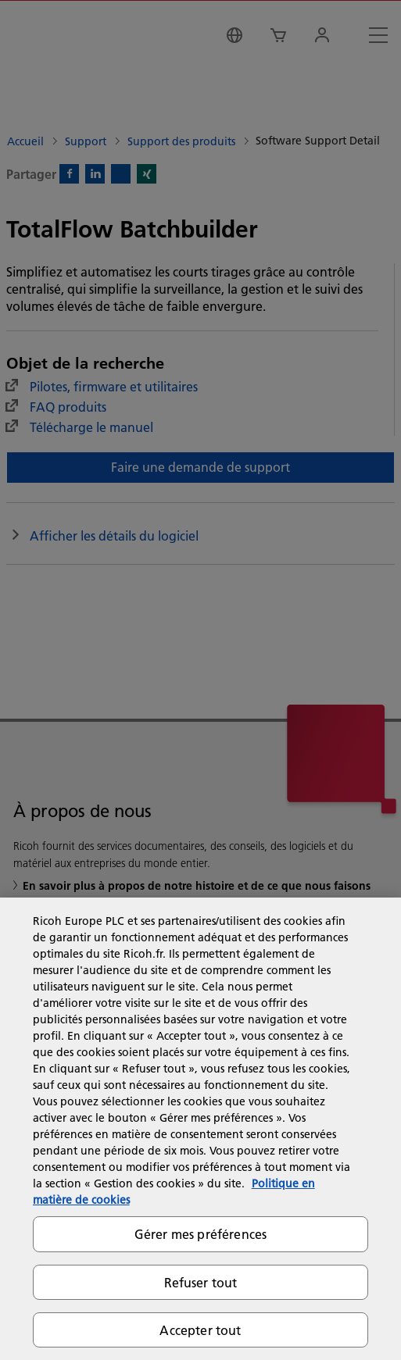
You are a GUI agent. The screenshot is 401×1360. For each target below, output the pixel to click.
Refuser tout (201, 1282)
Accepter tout (200, 1330)
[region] (200, 1129)
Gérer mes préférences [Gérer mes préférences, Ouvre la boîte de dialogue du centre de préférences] (200, 1234)
